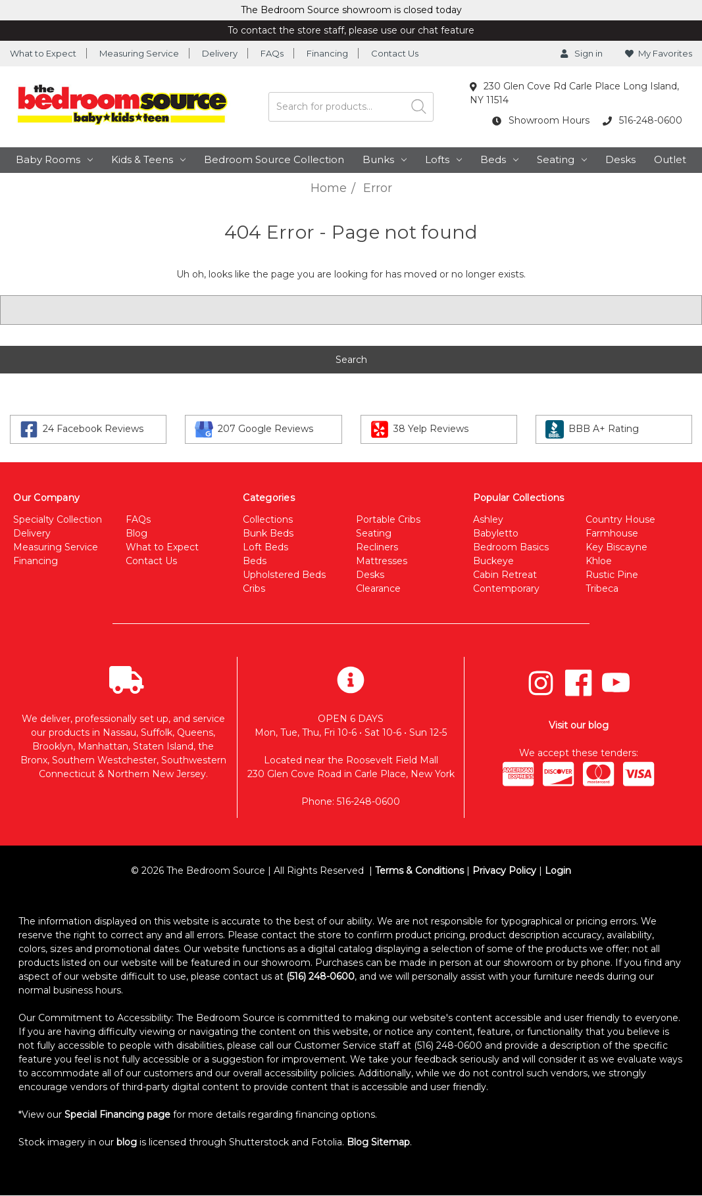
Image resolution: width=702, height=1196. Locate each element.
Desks (620, 159)
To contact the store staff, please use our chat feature (351, 30)
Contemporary (506, 588)
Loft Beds (265, 547)
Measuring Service (139, 53)
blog (126, 1142)
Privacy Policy (504, 870)
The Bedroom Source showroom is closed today (351, 10)
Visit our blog (579, 725)
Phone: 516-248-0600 (350, 801)
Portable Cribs (388, 519)
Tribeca (602, 588)
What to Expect (43, 53)
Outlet (670, 159)
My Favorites (658, 53)
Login (558, 870)
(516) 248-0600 (320, 976)
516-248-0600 (642, 120)
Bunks (385, 159)
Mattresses (381, 561)
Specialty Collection (57, 519)
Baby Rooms (54, 159)
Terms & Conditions (419, 870)
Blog (136, 533)
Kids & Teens (148, 159)
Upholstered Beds (284, 575)
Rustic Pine (612, 575)
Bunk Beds (268, 533)
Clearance (378, 588)
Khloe (599, 561)
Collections (268, 519)
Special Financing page (117, 1114)
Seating (562, 159)
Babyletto (495, 533)
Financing (327, 53)
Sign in (582, 53)
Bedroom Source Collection (274, 159)
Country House (620, 519)
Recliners (377, 547)
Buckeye (493, 561)
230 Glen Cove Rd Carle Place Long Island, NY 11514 (575, 93)
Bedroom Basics (511, 547)
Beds (499, 159)
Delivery (220, 53)
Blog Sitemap (378, 1142)
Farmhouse (612, 533)
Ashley (488, 519)
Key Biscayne (616, 547)
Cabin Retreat (505, 575)
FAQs (272, 53)
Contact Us (394, 53)
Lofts (443, 159)
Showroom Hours (540, 120)
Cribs (254, 588)
